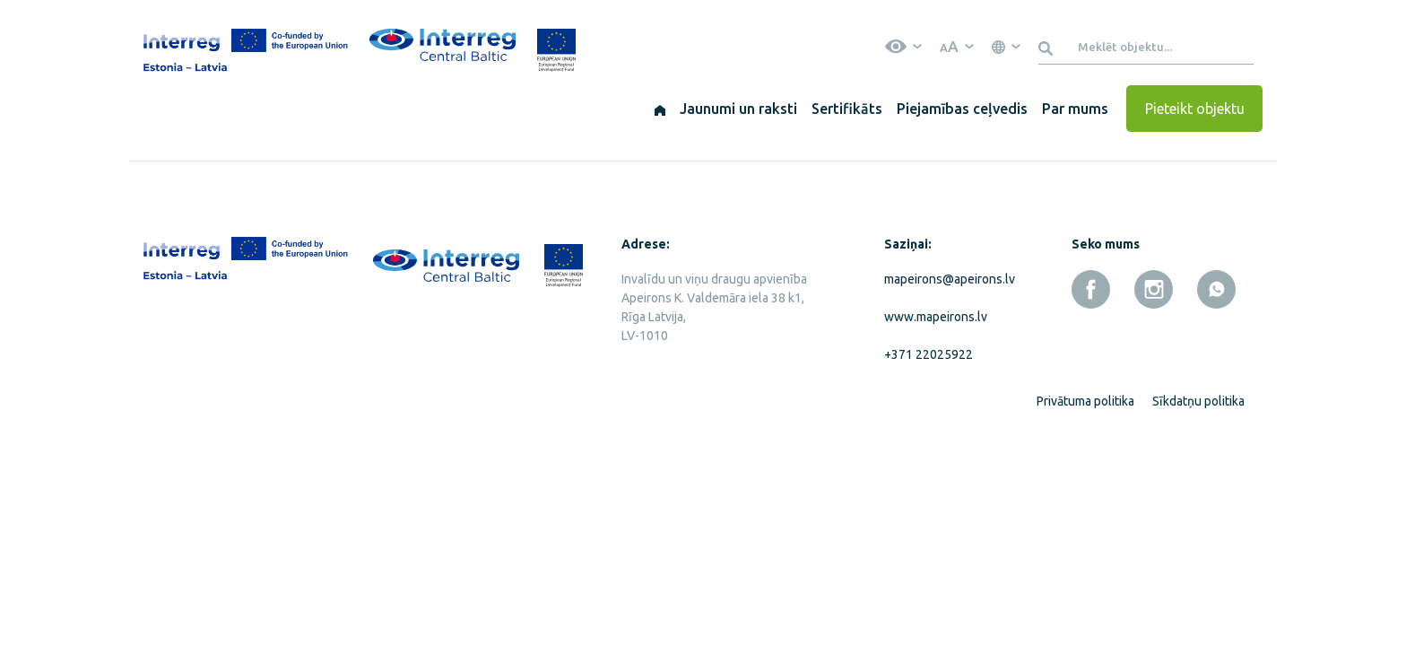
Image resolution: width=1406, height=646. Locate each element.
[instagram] (1153, 289)
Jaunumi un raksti (738, 108)
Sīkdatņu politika (1198, 401)
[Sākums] (660, 108)
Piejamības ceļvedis (962, 108)
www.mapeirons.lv (935, 317)
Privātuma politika (1085, 401)
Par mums (1075, 108)
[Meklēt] (1048, 46)
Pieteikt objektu (1195, 108)
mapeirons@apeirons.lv (946, 279)
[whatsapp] (1216, 289)
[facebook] (1091, 289)
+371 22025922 (928, 354)
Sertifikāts (846, 108)
